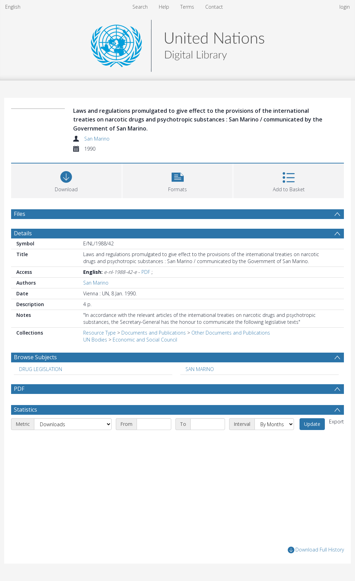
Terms (187, 6)
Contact (214, 6)
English (12, 6)
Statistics (25, 409)
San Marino (97, 138)
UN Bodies (95, 339)
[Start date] (154, 424)
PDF (145, 272)
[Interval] (274, 424)
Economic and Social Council (145, 339)
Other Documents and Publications (230, 332)
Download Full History (316, 550)
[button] (177, 179)
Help (164, 6)
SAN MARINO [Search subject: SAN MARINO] (199, 369)
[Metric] (73, 424)
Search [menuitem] (140, 6)
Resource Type (99, 332)
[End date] (207, 424)
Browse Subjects (35, 357)
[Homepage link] (177, 44)
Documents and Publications (153, 332)
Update (312, 424)
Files (19, 214)
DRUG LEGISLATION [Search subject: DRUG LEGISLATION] (40, 369)
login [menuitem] (344, 6)
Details (23, 233)
